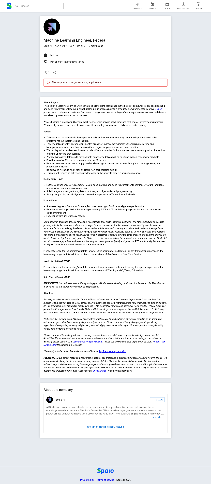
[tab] (137, 6)
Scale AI (48, 46)
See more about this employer (105, 427)
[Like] (47, 72)
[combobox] (38, 6)
